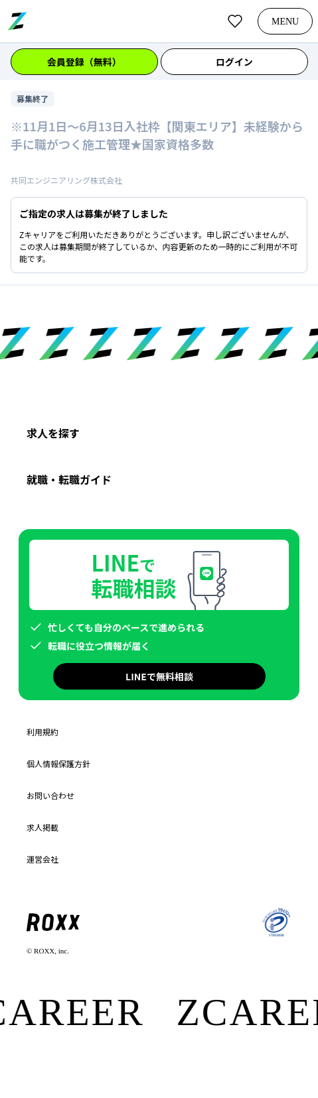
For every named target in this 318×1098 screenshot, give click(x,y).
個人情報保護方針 (58, 764)
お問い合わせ (50, 795)
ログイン (233, 61)
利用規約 (42, 732)
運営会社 (42, 859)
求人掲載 (42, 827)
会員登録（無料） (84, 61)
